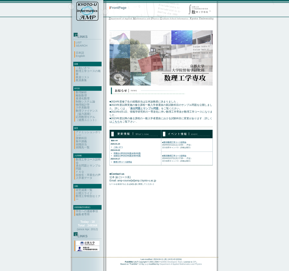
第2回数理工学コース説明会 (175, 156)
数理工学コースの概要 (88, 72)
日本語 (80, 52)
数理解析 (81, 92)
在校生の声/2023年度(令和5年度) (127, 156)
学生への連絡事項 (87, 211)
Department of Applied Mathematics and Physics (181, 264)
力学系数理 (83, 107)
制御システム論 (85, 101)
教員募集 (81, 80)
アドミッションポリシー (88, 133)
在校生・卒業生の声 (88, 174)
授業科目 (81, 138)
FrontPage (118, 8)
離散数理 (81, 95)
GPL (195, 262)
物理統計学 (83, 104)
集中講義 (81, 141)
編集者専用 (83, 214)
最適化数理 (83, 98)
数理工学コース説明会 (88, 161)
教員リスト (83, 77)
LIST (79, 42)
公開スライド (84, 193)
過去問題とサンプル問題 (88, 167)
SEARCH (81, 45)
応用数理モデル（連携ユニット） (87, 118)
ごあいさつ (83, 67)
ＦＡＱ (80, 171)
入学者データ (84, 177)
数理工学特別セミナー (88, 197)
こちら (116, 121)
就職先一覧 (83, 147)
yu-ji (146, 264)
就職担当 (81, 144)
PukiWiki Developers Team (170, 262)
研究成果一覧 (84, 190)
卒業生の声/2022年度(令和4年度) (127, 153)
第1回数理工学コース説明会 (175, 142)
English (80, 55)
